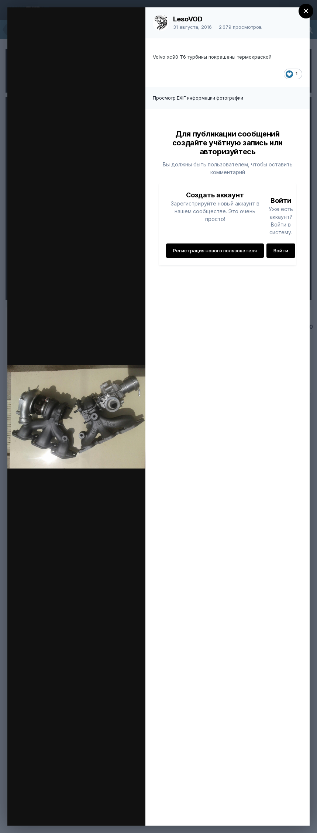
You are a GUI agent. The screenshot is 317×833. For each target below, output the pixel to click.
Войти (280, 250)
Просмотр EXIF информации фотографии (198, 98)
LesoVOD (188, 19)
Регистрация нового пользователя (215, 250)
